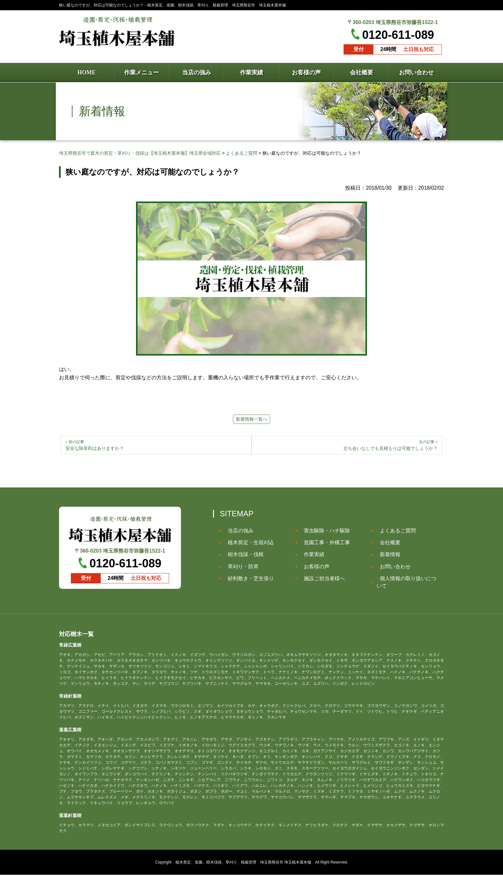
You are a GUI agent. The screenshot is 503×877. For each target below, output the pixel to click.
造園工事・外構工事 (324, 544)
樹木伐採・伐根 (242, 556)
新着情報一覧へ (251, 419)
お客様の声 (313, 569)
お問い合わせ (392, 569)
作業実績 (311, 556)
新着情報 (387, 556)
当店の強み (237, 533)
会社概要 (387, 544)
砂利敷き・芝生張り (248, 580)
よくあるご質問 (395, 533)
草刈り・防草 (240, 569)
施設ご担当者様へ (321, 580)
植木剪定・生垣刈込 (248, 544)
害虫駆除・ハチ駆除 (324, 533)
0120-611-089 (398, 34)
